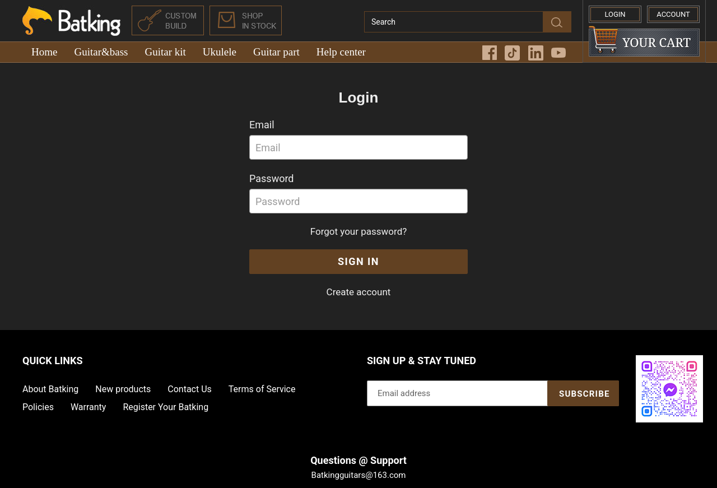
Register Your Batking (165, 407)
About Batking (50, 389)
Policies (38, 407)
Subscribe (584, 394)
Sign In (358, 261)
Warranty (88, 407)
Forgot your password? (358, 231)
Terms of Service (262, 389)
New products (123, 389)
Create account (359, 292)
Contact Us (189, 389)
